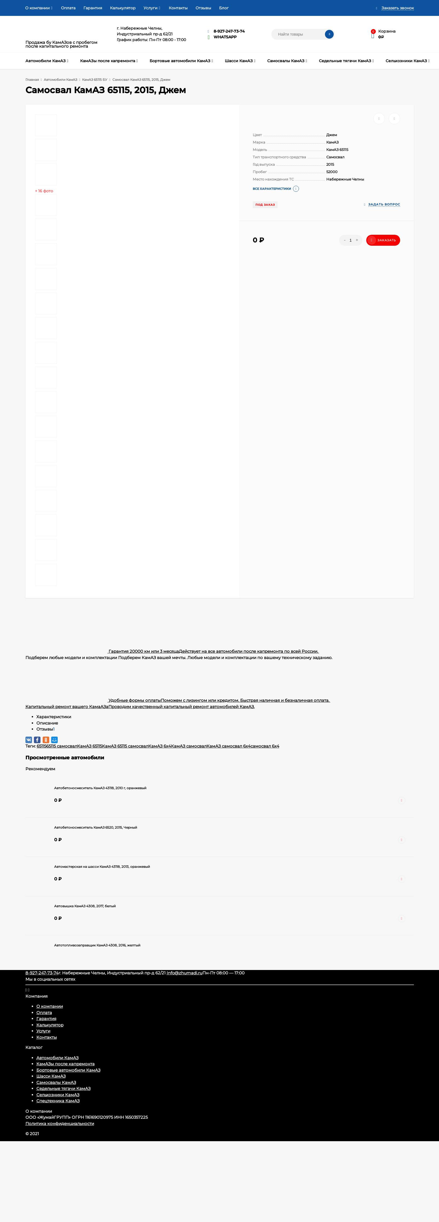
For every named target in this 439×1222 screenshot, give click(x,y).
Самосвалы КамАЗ (56, 1082)
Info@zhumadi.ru (184, 972)
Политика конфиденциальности (59, 1123)
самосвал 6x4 (265, 746)
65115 (41, 746)
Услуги (151, 7)
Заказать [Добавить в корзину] (381, 240)
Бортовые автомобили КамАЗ (68, 1070)
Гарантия (92, 7)
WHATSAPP (225, 37)
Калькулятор (123, 7)
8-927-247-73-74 (229, 31)
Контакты (178, 7)
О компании (37, 7)
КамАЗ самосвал (189, 746)
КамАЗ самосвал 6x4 (229, 746)
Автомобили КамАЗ (57, 1057)
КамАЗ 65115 (89, 746)
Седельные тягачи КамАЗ (63, 1088)
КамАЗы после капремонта (65, 1063)
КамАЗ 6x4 (159, 746)
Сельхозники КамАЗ (57, 1094)
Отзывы (203, 7)
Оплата (68, 7)
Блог (224, 7)
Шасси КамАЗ (51, 1076)
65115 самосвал (61, 746)
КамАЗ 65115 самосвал (125, 746)
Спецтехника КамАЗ (58, 1100)
